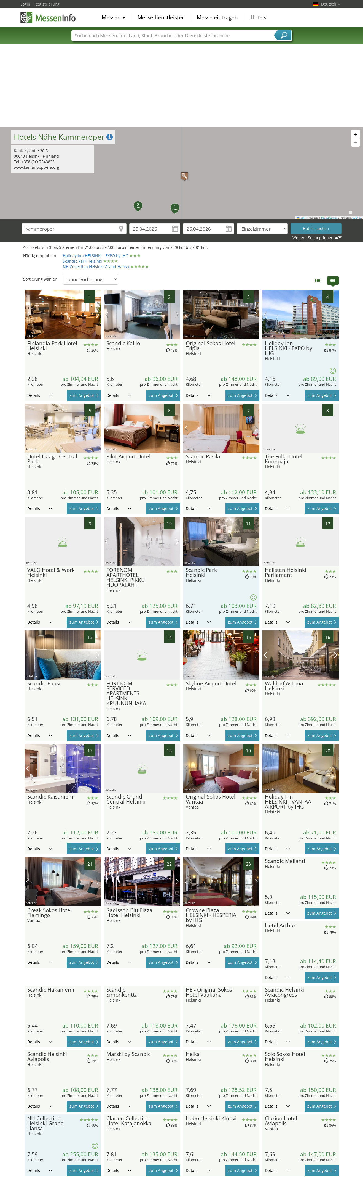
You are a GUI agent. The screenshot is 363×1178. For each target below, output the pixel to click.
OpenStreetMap (329, 217)
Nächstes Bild (98, 314)
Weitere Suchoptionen (313, 237)
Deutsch (330, 4)
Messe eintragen (217, 17)
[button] (181, 173)
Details (39, 395)
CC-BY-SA (357, 217)
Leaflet (302, 217)
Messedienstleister (161, 17)
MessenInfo (48, 17)
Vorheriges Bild (27, 314)
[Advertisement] (181, 85)
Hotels (258, 17)
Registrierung (47, 4)
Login (25, 4)
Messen (113, 17)
